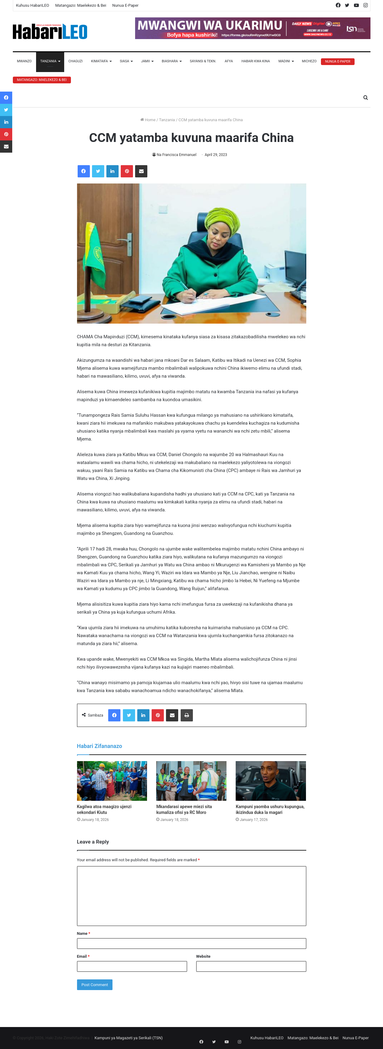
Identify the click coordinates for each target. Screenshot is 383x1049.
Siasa (124, 61)
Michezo (309, 61)
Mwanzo (24, 61)
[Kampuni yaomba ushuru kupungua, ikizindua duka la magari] (271, 781)
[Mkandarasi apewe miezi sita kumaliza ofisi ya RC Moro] (191, 781)
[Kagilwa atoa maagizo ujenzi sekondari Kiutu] (112, 781)
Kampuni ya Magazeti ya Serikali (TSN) (128, 1038)
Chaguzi (75, 61)
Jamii (145, 61)
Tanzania (48, 61)
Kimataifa (99, 61)
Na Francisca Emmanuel (177, 155)
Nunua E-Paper (125, 5)
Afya (229, 61)
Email (83, 956)
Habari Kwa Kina (255, 61)
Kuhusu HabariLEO (32, 5)
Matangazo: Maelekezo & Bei (80, 5)
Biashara (170, 61)
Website (203, 956)
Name (83, 933)
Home (148, 120)
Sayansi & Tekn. (203, 61)
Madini (284, 61)
